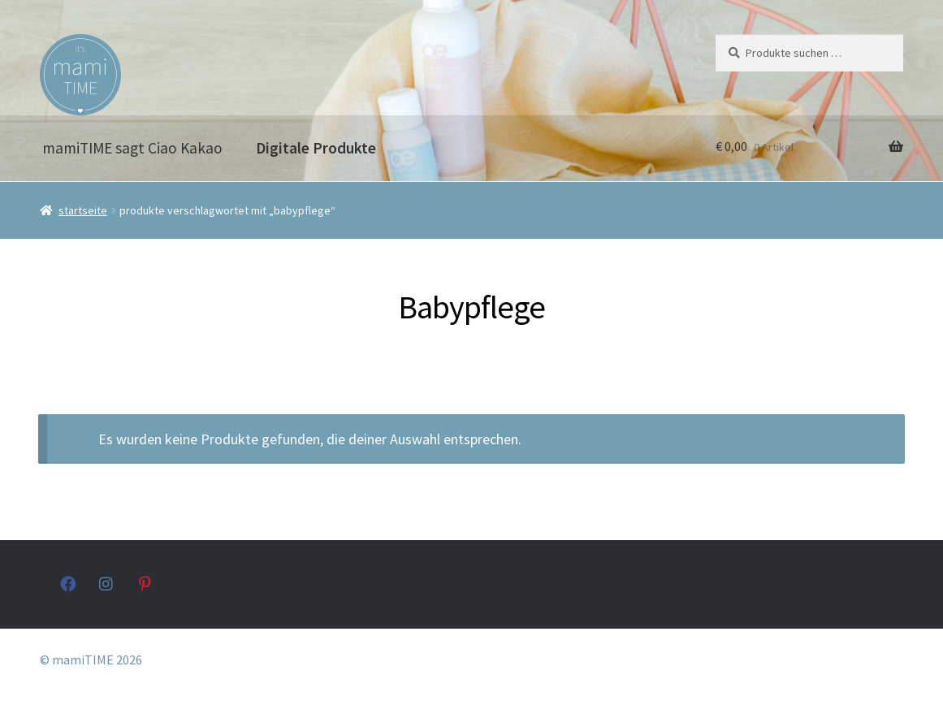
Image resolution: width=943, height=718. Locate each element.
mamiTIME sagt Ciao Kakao (132, 148)
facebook (68, 583)
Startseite (82, 210)
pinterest (146, 583)
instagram (107, 583)
